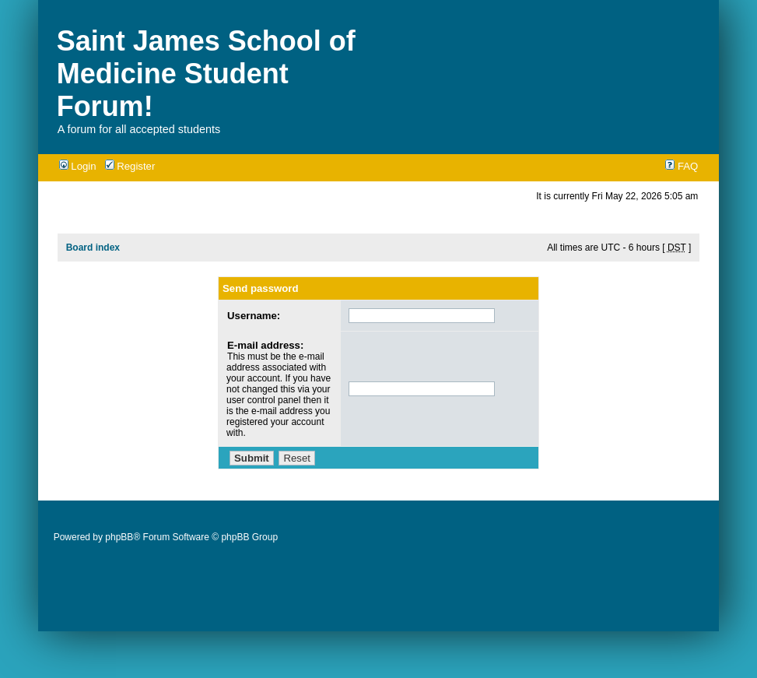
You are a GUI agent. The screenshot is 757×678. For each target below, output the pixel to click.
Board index (93, 247)
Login (77, 166)
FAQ (681, 166)
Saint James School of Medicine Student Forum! (206, 73)
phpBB (119, 537)
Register (130, 166)
